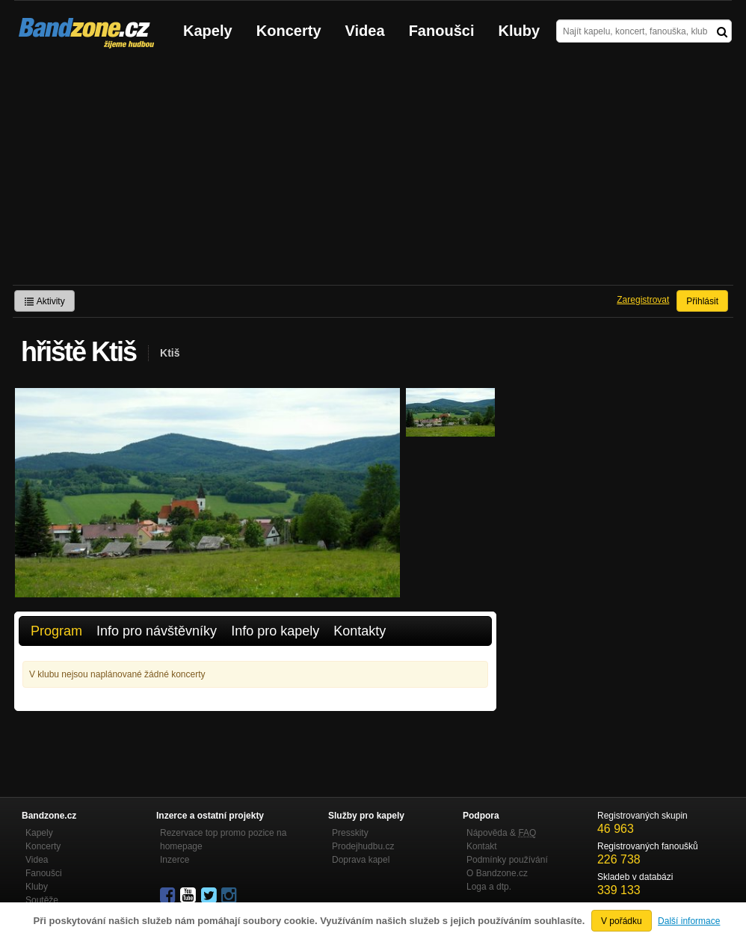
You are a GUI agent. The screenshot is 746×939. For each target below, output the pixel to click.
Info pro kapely (275, 631)
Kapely (207, 30)
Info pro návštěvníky (156, 631)
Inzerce (174, 860)
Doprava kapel (360, 860)
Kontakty (359, 631)
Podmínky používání (507, 860)
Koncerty (288, 30)
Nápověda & (501, 833)
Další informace (689, 921)
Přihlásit (702, 301)
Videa (365, 30)
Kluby (519, 30)
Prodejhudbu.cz (363, 846)
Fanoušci (442, 30)
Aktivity (44, 301)
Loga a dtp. (488, 886)
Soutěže (41, 900)
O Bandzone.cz (497, 873)
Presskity (350, 833)
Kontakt (481, 846)
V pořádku (621, 921)
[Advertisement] (373, 172)
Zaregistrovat (643, 300)
